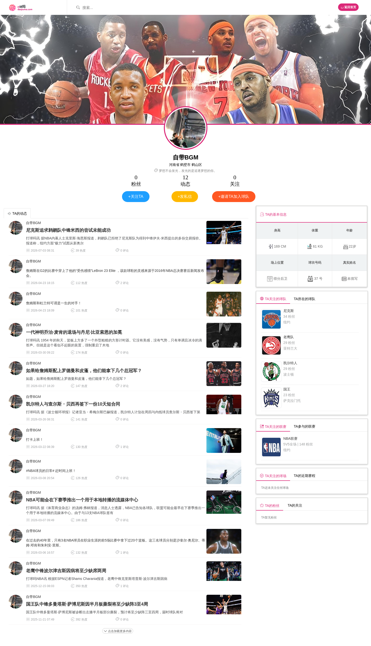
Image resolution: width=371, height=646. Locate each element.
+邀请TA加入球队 (233, 196)
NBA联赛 (290, 438)
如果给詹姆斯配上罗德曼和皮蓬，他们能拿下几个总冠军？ (84, 370)
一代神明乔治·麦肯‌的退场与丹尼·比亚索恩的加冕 (74, 332)
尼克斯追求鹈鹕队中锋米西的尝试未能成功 (68, 230)
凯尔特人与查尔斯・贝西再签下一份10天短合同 (73, 404)
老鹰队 (288, 337)
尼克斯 (288, 311)
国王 (286, 389)
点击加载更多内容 (118, 631)
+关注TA (135, 196)
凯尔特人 (290, 363)
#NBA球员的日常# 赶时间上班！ (51, 471)
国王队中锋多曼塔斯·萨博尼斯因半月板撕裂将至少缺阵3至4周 (87, 604)
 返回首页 (348, 7)
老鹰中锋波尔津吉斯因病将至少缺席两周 (66, 570)
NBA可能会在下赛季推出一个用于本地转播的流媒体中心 (82, 499)
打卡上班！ (34, 439)
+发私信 (185, 196)
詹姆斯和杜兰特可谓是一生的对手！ (53, 303)
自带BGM (33, 223)
